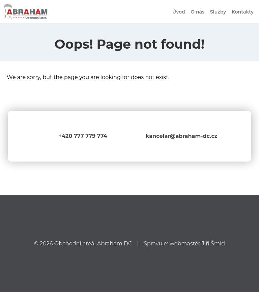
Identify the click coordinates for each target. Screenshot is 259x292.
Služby (218, 12)
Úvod (178, 12)
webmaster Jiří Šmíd (197, 243)
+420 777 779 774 (82, 136)
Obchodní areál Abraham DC (93, 243)
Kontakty (243, 12)
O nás (197, 12)
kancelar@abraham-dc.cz (182, 136)
